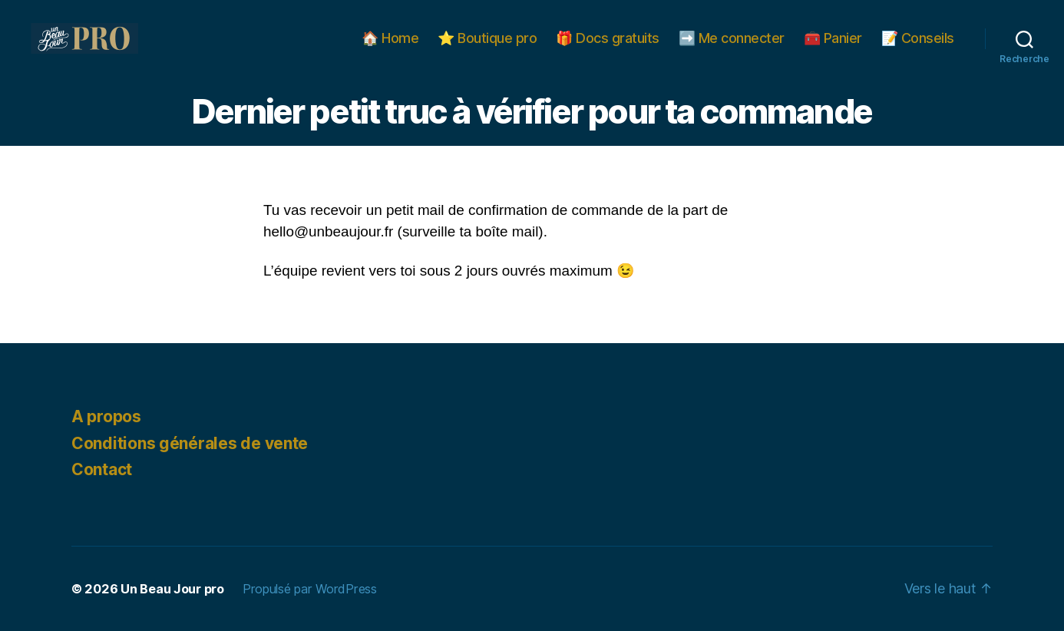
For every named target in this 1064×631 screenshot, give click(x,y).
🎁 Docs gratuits (607, 38)
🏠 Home (390, 38)
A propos (106, 416)
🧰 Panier (833, 38)
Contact (101, 469)
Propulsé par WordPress (310, 588)
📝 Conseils (917, 38)
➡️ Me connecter (732, 38)
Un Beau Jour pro (172, 588)
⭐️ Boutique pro (487, 38)
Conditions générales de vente (189, 443)
